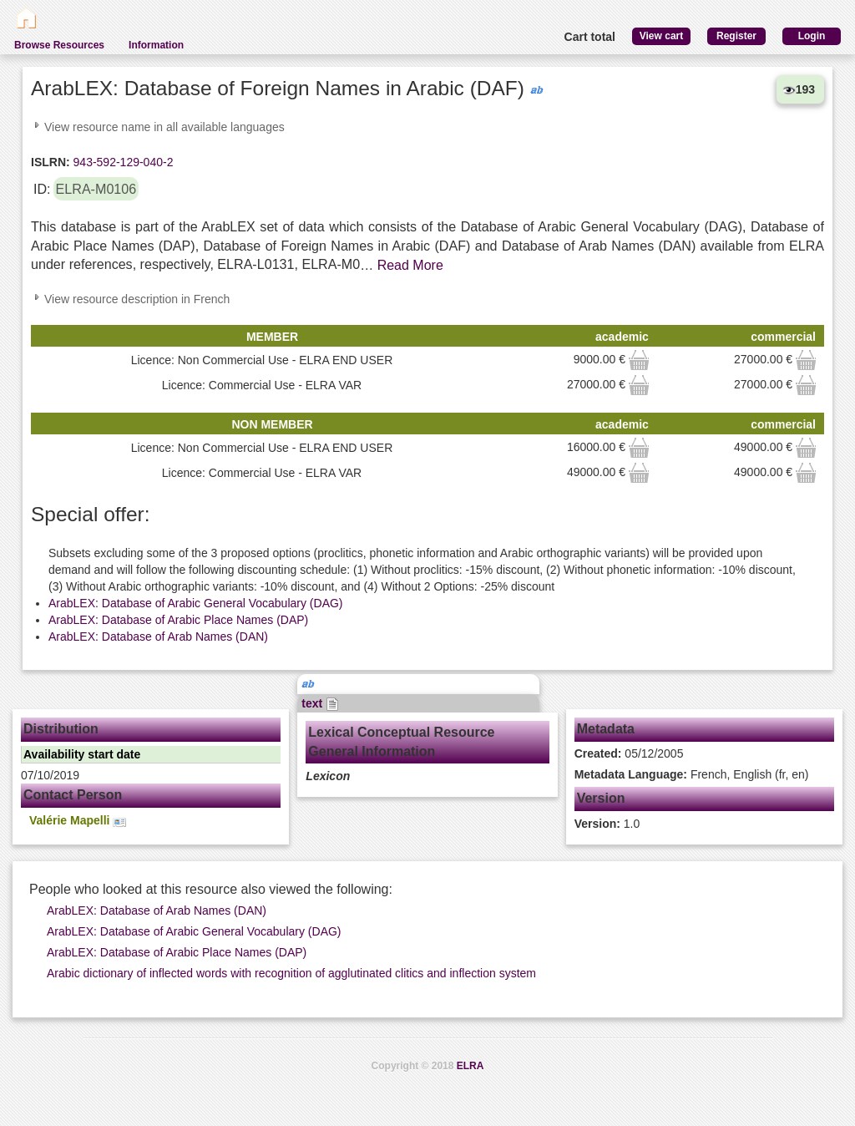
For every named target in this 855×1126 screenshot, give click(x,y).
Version (601, 798)
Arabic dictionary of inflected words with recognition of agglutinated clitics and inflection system (291, 973)
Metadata (606, 729)
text (320, 703)
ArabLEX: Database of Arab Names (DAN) (158, 636)
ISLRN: (50, 162)
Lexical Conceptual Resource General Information (401, 741)
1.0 (607, 823)
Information (156, 45)
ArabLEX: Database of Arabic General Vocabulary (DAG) (195, 603)
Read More (410, 265)
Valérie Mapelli (77, 821)
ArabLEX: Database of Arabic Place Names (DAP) (178, 619)
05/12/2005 (629, 753)
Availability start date (81, 754)
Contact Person (72, 795)
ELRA (470, 1066)
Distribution (61, 729)
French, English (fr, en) (691, 774)
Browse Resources (59, 45)
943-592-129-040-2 (122, 162)
